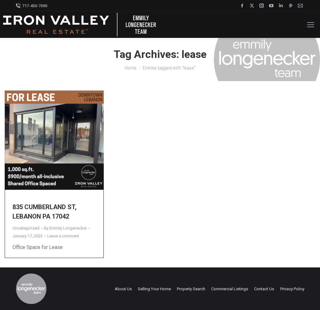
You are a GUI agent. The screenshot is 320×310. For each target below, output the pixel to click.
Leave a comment (63, 236)
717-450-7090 (31, 6)
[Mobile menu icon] (310, 24)
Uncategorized (25, 228)
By (65, 228)
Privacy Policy (292, 289)
